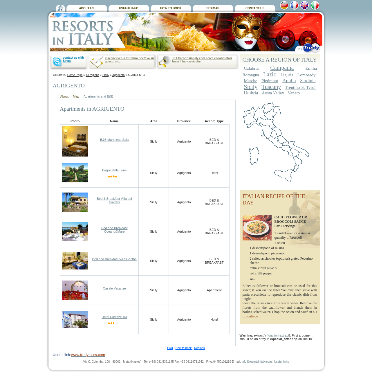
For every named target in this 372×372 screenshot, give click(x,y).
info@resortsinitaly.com (257, 361)
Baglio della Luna (114, 170)
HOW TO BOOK (171, 8)
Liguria (287, 75)
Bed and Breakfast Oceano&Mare (114, 229)
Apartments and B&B (98, 96)
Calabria (251, 68)
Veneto (294, 93)
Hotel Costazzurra (114, 317)
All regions (92, 75)
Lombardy (306, 75)
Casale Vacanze (114, 288)
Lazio (270, 74)
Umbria (251, 92)
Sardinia (307, 80)
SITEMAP (212, 8)
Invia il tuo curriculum (187, 61)
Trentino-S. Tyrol (300, 87)
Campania (282, 67)
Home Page (75, 75)
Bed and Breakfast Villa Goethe (114, 259)
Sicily (105, 75)
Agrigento (118, 75)
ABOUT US (86, 8)
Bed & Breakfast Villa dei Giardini (114, 200)
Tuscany (271, 87)
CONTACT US (254, 8)
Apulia (289, 80)
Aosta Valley (273, 93)
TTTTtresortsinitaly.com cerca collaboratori (202, 58)
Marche (250, 80)
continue (252, 316)
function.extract (278, 335)
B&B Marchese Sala (114, 139)
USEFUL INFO (128, 8)
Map (76, 96)
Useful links (281, 361)
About (64, 96)
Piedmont (269, 80)
